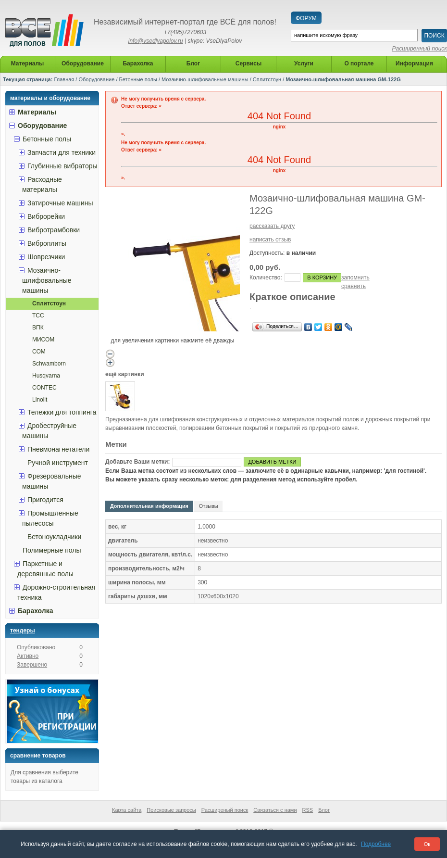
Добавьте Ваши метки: (137, 461)
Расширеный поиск (224, 810)
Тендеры (22, 630)
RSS (307, 810)
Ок (427, 844)
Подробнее (376, 844)
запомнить (355, 277)
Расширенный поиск (419, 48)
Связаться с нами (275, 810)
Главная (64, 79)
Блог (324, 810)
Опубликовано (36, 647)
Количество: (265, 277)
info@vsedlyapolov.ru (155, 41)
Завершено (32, 664)
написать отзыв (270, 239)
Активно (27, 656)
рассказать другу (272, 226)
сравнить (353, 286)
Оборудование (96, 79)
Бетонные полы (138, 79)
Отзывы (208, 506)
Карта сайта (126, 810)
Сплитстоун (267, 79)
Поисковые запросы (171, 810)
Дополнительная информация (149, 506)
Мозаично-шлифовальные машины (204, 79)
